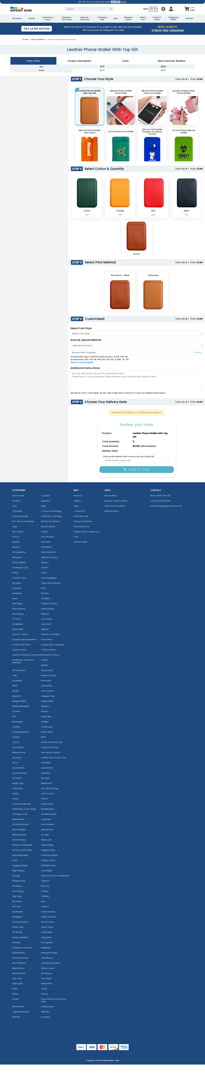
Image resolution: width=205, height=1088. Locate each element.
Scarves (16, 711)
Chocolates (18, 747)
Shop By (32, 18)
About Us (78, 495)
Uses (76, 536)
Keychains (46, 541)
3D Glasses (46, 973)
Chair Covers (47, 793)
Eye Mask (45, 778)
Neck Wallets (18, 1006)
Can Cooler (46, 619)
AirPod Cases (47, 922)
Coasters (45, 495)
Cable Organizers (20, 1011)
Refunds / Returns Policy (115, 500)
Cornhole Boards (20, 824)
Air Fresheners (19, 670)
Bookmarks (17, 911)
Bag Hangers (18, 870)
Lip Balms (45, 773)
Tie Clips (45, 834)
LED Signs (16, 583)
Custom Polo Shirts (21, 644)
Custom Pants (19, 649)
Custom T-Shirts (20, 634)
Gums (15, 762)
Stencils (16, 1017)
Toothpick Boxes (49, 814)
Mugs (14, 598)
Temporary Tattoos (50, 654)
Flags (14, 526)
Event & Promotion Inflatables (55, 875)
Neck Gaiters (18, 767)
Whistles (16, 942)
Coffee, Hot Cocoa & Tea (53, 757)
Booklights (17, 916)
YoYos (44, 988)
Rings (14, 988)
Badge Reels (47, 701)
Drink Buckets (18, 952)
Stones (44, 993)
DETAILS (124, 2)
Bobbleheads (47, 809)
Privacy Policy (110, 495)
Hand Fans (46, 624)
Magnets (16, 696)
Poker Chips (18, 927)
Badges (45, 721)
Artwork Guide (80, 541)
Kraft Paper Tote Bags (51, 516)
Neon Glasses (19, 963)
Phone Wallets (38, 39)
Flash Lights (17, 983)
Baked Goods (18, 752)
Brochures (17, 901)
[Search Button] (111, 9)
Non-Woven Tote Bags (23, 521)
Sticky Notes (47, 670)
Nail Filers (45, 1011)
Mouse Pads (18, 495)
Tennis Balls (46, 932)
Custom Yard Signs (50, 634)
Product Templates (83, 521)
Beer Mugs (17, 603)
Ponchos (16, 906)
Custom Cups (19, 577)
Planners (45, 886)
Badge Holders (19, 701)
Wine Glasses (18, 608)
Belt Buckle (17, 721)
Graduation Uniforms (22, 947)
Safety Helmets (48, 916)
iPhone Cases (47, 968)
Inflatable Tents (48, 865)
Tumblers (45, 598)
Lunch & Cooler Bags (22, 850)
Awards (15, 737)
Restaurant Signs (49, 952)
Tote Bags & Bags (102, 18)
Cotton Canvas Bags (51, 511)
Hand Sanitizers (19, 773)
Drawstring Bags (20, 516)
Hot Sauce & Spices (50, 752)
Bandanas (17, 886)
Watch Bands (18, 973)
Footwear (45, 1017)
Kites (43, 901)
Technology (17, 891)
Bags (43, 506)
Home (25, 39)
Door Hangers (47, 824)
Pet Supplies (47, 942)
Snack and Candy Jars (51, 742)
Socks (44, 572)
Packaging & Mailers (173, 18)
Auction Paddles (20, 937)
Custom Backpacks (21, 803)
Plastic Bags (47, 731)
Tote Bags (17, 511)
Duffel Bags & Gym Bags (24, 809)
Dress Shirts (46, 639)
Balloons (45, 613)
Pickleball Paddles (20, 706)
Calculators (46, 685)
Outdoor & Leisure (157, 18)
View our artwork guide (81, 362)
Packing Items (19, 552)
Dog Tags (16, 896)
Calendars (46, 819)
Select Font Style (81, 328)
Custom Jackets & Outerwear (26, 654)
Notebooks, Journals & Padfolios (23, 661)
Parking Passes (19, 834)
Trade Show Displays (51, 583)
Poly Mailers (46, 547)
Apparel (45, 629)
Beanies (16, 547)
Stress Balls (17, 629)
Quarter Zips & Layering (52, 644)
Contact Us (79, 511)
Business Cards (48, 675)
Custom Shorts (48, 649)
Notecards (46, 680)
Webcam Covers (49, 557)
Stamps (45, 891)
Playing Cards (18, 880)
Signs (116, 18)
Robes (15, 572)
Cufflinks (45, 896)
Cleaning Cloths (20, 814)
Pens (43, 588)
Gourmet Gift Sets (50, 747)
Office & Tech (142, 18)
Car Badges (47, 870)
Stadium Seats (48, 860)
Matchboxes (18, 819)
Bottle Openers (48, 552)
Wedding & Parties (128, 18)
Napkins (16, 541)
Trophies (16, 726)
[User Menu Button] (163, 9)
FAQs (76, 506)
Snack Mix (16, 757)
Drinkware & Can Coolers (67, 18)
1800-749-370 (150, 9)
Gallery (77, 500)
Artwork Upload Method (85, 340)
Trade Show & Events (47, 18)
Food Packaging (48, 577)
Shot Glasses (47, 536)
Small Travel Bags (49, 855)
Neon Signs (17, 531)
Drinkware (17, 593)
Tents (15, 860)
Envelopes (17, 680)
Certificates (46, 726)
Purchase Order (81, 516)
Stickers (45, 531)
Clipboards (17, 788)
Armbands (17, 932)
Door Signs (46, 978)
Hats (14, 506)
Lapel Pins (45, 500)
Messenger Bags (20, 855)
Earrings (16, 875)
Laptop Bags (47, 844)
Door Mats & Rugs (49, 788)
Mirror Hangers (19, 829)
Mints (43, 737)
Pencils (44, 711)
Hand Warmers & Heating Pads (53, 1000)
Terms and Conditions (115, 506)
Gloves (44, 660)
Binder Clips (18, 783)
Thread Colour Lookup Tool (86, 531)
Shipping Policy (111, 511)
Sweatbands (47, 829)
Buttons (45, 593)
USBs (14, 675)
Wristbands (46, 783)
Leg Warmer (47, 767)
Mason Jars (46, 839)
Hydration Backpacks (22, 844)
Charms (45, 906)
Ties (14, 716)
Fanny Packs (47, 803)
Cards (15, 798)
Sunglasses (17, 624)
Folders (15, 793)
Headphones (47, 1006)
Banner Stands (48, 526)
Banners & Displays (50, 521)
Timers (15, 999)
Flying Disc (17, 557)
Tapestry (45, 880)
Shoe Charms (47, 690)
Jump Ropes (47, 957)
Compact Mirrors (20, 957)
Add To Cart (137, 469)
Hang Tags (46, 716)
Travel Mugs (18, 613)
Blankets (45, 706)
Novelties (189, 18)
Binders (15, 690)
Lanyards (16, 588)
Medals (44, 665)
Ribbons (45, 562)
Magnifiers (46, 947)
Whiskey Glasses (49, 603)
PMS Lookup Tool (81, 526)
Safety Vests (47, 927)
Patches (16, 500)
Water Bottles (47, 608)
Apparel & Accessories (84, 18)
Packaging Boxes (20, 731)
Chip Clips (17, 978)
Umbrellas (46, 762)
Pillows (15, 993)
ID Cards (16, 619)
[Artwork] (136, 345)
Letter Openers (48, 911)
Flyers (15, 685)
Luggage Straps (20, 865)
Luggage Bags (48, 850)
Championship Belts (50, 963)
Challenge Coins (20, 567)
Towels (44, 567)
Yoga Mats (46, 937)
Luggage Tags (48, 696)
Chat (155, 11)
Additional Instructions (85, 368)
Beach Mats (18, 968)
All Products (17, 18)
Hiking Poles (46, 983)
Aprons (15, 536)
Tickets (44, 798)
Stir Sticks (16, 778)
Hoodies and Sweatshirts (24, 639)
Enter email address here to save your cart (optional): (129, 456)
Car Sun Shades (20, 922)
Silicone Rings (18, 839)
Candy (15, 742)
